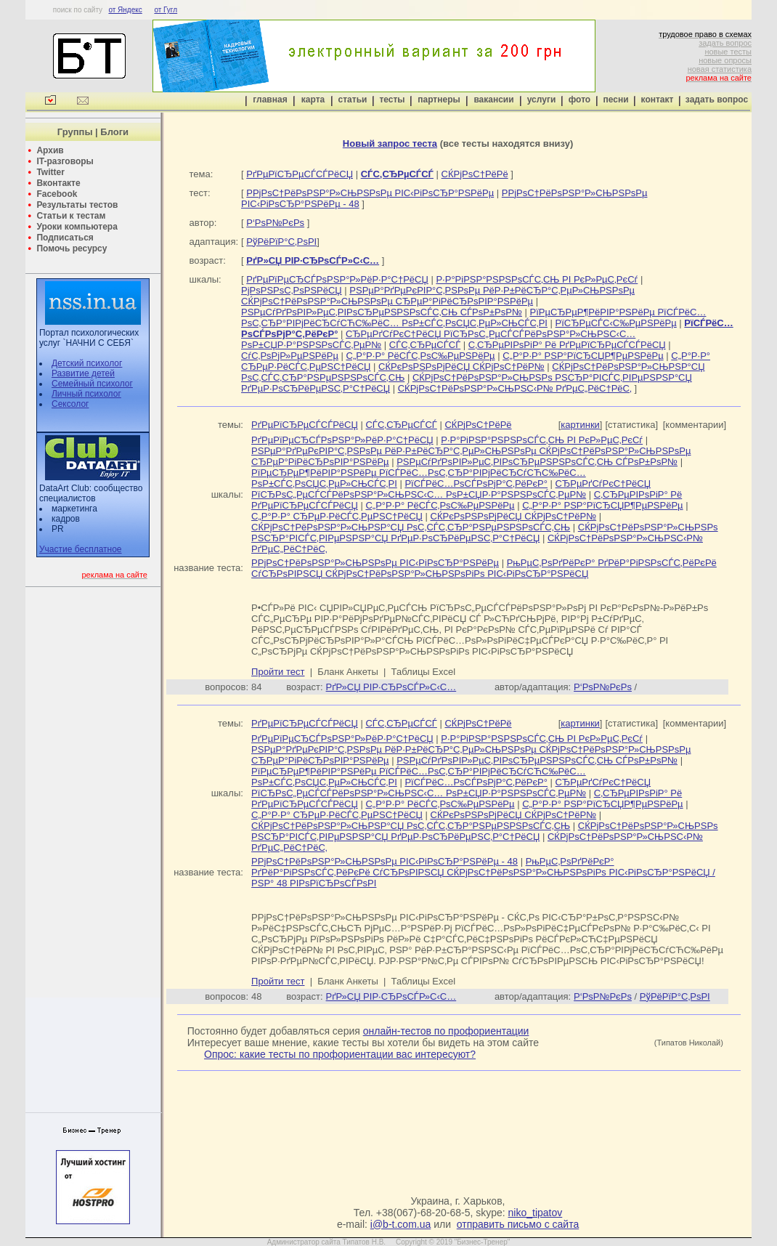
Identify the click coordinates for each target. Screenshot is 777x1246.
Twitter (50, 172)
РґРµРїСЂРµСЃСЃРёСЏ (299, 174)
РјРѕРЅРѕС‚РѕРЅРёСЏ (291, 290)
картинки (580, 424)
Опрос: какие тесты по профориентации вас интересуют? (340, 1054)
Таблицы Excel (423, 671)
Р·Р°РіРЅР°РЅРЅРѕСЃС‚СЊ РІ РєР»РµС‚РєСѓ (537, 279)
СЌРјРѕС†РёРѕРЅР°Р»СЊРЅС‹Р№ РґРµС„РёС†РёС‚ (515, 388)
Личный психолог (86, 394)
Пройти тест (277, 671)
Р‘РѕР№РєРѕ (275, 222)
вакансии (493, 99)
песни (615, 99)
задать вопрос (725, 43)
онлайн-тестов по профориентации (446, 1031)
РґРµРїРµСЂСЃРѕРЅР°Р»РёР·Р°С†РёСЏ (337, 279)
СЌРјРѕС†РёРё (475, 174)
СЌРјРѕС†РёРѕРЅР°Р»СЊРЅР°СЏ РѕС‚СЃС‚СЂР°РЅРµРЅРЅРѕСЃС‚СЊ (410, 527)
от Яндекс (125, 10)
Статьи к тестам (70, 216)
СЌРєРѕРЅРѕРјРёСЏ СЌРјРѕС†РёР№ (461, 366)
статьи (352, 99)
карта (313, 99)
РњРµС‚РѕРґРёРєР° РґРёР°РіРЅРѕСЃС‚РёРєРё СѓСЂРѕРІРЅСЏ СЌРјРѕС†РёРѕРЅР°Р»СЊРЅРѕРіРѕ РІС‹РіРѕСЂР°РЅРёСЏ (484, 568)
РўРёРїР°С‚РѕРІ (281, 241)
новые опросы (725, 60)
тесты (391, 99)
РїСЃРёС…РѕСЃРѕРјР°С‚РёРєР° (476, 483)
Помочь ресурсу (71, 248)
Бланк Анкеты (347, 671)
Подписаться (64, 237)
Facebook (56, 194)
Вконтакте (58, 183)
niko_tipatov (535, 1212)
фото (579, 99)
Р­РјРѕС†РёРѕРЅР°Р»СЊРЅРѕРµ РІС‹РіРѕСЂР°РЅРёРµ (370, 192)
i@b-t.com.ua (400, 1224)
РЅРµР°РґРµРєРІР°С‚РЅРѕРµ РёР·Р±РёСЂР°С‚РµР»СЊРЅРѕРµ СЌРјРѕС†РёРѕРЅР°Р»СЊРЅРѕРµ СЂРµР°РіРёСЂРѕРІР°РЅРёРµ (438, 296)
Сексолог (70, 404)
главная (270, 99)
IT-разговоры (64, 161)
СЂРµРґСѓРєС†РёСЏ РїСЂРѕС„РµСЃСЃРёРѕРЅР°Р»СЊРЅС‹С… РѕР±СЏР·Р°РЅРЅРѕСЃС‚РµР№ (451, 489)
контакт (657, 99)
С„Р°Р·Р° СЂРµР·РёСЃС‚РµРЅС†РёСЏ (337, 516)
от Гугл (165, 10)
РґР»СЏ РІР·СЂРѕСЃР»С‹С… (391, 686)
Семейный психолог (92, 384)
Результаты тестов (77, 205)
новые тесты (728, 51)
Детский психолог (87, 363)
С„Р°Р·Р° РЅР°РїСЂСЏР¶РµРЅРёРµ (583, 355)
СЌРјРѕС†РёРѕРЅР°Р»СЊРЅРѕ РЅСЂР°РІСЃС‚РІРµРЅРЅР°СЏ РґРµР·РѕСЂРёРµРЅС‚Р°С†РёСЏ (484, 532)
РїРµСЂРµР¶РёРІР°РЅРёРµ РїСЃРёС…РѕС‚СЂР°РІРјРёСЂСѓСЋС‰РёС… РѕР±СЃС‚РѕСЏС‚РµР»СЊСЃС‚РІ (473, 317)
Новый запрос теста (390, 143)
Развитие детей (83, 373)
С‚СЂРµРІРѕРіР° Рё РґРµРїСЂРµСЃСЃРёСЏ (567, 344)
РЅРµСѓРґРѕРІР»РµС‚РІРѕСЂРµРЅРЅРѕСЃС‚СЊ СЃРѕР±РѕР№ (381, 312)
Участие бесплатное (80, 549)
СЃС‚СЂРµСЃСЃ (424, 344)
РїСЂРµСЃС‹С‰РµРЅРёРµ (616, 322)
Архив (49, 150)
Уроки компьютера (76, 227)
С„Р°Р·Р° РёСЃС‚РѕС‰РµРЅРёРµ (420, 355)
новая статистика (720, 69)
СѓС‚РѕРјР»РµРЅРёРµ (289, 355)
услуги (541, 99)
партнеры (439, 99)
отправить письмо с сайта (518, 1224)
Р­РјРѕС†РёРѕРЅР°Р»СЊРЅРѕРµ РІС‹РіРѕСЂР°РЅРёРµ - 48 (384, 861)
